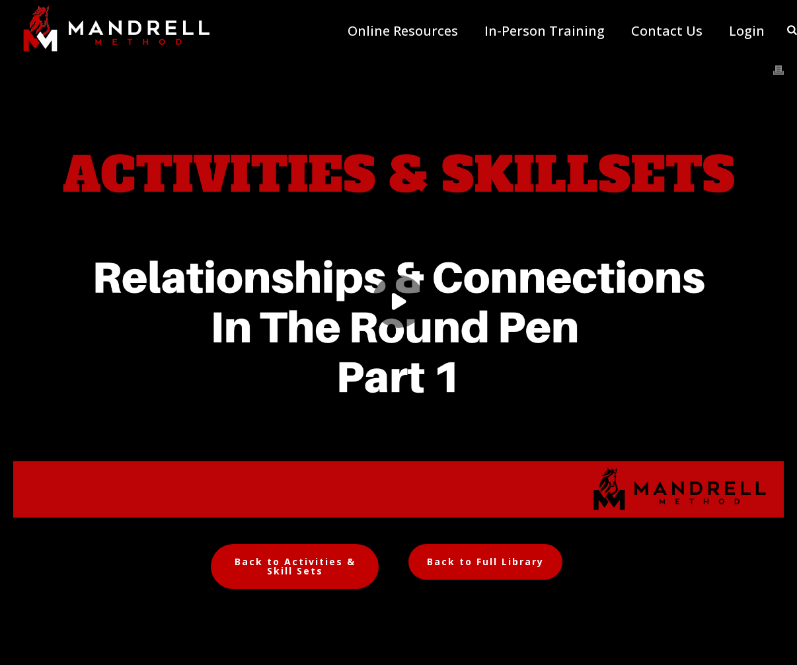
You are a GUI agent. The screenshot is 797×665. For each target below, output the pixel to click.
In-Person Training (544, 31)
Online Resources (403, 31)
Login (747, 31)
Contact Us (666, 31)
